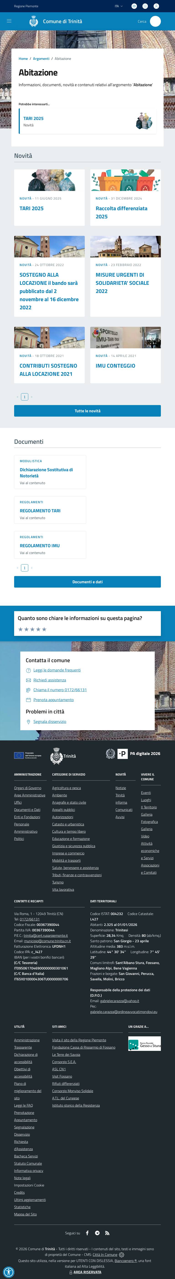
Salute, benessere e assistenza (75, 867)
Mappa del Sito (25, 1214)
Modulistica (31, 461)
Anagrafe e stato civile (69, 802)
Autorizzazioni (62, 817)
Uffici (18, 802)
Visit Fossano (62, 1076)
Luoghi (146, 800)
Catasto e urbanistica (68, 824)
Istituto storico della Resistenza (76, 1105)
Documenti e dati (87, 582)
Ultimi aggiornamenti (30, 1199)
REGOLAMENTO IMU (40, 545)
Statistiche (22, 1207)
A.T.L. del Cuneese (65, 1098)
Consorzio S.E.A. (64, 1061)
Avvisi (120, 817)
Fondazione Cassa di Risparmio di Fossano (83, 1047)
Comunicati (124, 809)
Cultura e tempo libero (69, 831)
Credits (19, 1192)
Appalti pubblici (63, 809)
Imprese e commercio (68, 853)
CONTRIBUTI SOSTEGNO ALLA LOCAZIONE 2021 (48, 369)
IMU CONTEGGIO (115, 365)
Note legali (22, 1178)
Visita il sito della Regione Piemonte (79, 1040)
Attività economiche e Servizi (150, 851)
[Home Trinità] (53, 21)
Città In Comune (105, 1254)
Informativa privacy (28, 1170)
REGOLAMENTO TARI (40, 510)
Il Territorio (149, 807)
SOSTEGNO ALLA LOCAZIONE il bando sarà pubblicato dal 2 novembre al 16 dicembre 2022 (49, 291)
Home (23, 58)
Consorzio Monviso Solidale (72, 1090)
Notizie (121, 788)
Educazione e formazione (71, 838)
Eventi (146, 792)
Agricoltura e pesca (66, 788)
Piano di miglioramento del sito (27, 1091)
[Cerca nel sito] (155, 21)
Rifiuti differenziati (66, 1083)
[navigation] (9, 21)
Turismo (58, 882)
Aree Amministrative (29, 795)
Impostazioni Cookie (29, 1185)
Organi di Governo (27, 788)
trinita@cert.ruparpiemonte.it (46, 935)
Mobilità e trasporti (66, 860)
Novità (26, 198)
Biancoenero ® (126, 1260)
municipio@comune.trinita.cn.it (47, 941)
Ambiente (59, 795)
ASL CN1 (59, 1069)
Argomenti (41, 58)
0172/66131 (30, 919)
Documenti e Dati (27, 809)
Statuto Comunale (28, 1163)
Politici (19, 838)
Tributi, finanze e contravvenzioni (77, 875)
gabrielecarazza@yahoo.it (119, 1000)
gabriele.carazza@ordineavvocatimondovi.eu (123, 1011)
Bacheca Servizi (26, 1156)
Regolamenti (31, 502)
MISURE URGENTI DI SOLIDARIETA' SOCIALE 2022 (122, 283)
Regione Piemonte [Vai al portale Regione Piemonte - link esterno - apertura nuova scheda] (26, 6)
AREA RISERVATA (84, 1272)
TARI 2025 (33, 118)
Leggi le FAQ (23, 1105)
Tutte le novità (87, 411)
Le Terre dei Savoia (66, 1054)
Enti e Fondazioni (27, 817)
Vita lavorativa (63, 889)
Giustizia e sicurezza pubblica (73, 846)
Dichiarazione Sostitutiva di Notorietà (46, 472)
